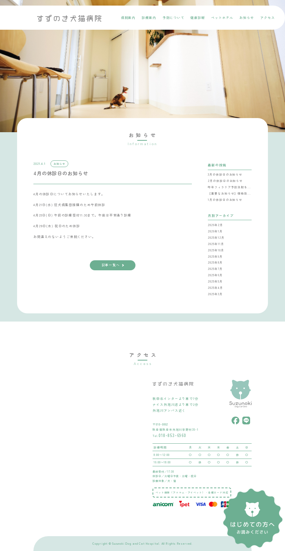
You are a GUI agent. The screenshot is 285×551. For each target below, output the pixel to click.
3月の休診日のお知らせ (225, 174)
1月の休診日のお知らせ (225, 200)
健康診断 (197, 17)
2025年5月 (215, 281)
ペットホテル (222, 17)
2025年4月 (215, 288)
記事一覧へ (111, 265)
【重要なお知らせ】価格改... (229, 193)
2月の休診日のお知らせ (225, 181)
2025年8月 (215, 262)
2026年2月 (215, 225)
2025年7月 (215, 269)
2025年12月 (216, 237)
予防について (173, 17)
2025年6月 (215, 275)
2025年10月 (216, 250)
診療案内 (149, 17)
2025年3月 (215, 294)
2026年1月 (215, 231)
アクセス (267, 17)
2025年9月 (215, 256)
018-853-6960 (172, 435)
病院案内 (128, 17)
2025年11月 (216, 244)
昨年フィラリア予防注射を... (229, 187)
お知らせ (246, 17)
